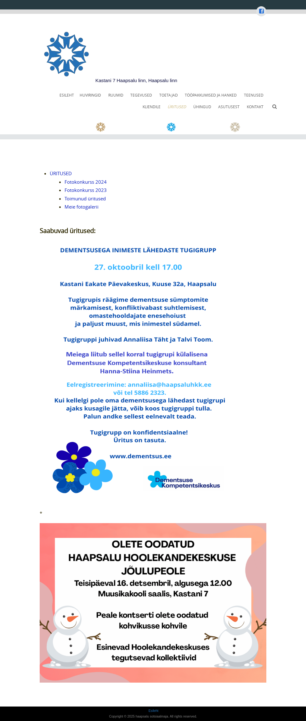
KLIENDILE (152, 106)
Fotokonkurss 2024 (86, 182)
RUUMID (115, 95)
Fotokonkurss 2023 (86, 190)
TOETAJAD (168, 95)
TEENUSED (254, 95)
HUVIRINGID (90, 95)
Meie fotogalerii (82, 207)
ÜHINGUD (202, 106)
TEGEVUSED (141, 95)
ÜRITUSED (176, 106)
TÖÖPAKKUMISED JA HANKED (211, 95)
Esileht (67, 95)
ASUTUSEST (229, 106)
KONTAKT (255, 106)
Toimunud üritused (85, 198)
